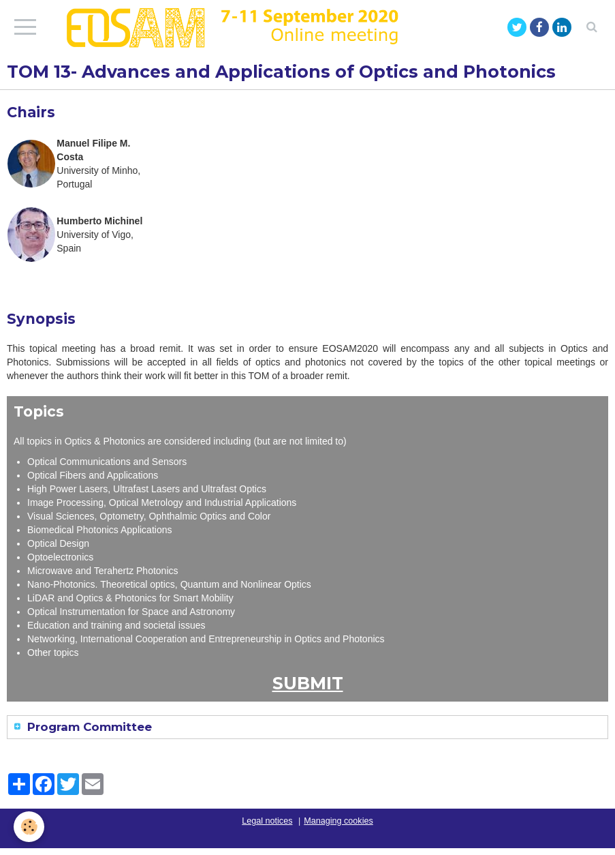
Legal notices (267, 821)
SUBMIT (307, 683)
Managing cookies (338, 821)
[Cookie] (29, 826)
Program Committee (88, 727)
